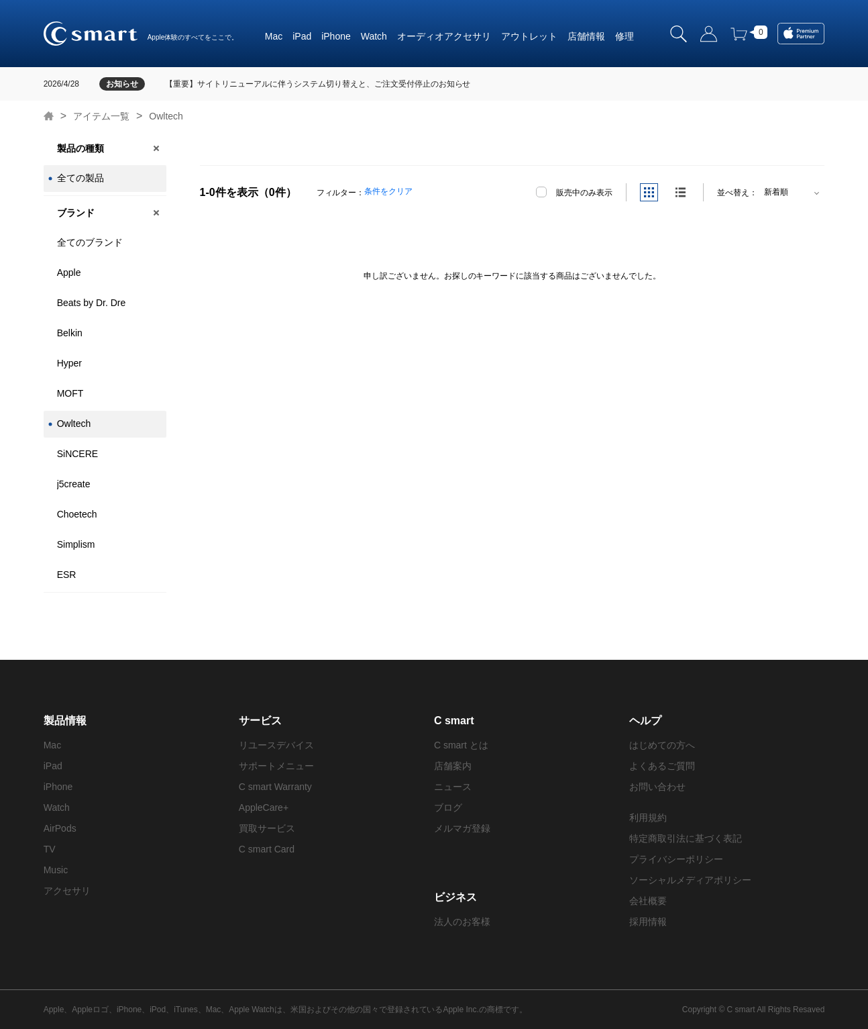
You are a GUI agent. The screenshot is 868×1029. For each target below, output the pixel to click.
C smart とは (461, 745)
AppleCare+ (263, 807)
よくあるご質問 (662, 766)
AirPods (60, 828)
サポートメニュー (276, 766)
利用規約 (648, 817)
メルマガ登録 (462, 828)
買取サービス (267, 828)
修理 (624, 36)
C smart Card (266, 849)
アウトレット (529, 36)
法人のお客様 (462, 921)
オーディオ (420, 36)
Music (56, 870)
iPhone (336, 36)
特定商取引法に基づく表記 (685, 838)
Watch (374, 36)
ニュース (453, 786)
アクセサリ (467, 36)
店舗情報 (586, 36)
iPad (301, 36)
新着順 (776, 192)
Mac (273, 36)
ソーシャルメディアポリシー (690, 880)
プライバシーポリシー (676, 859)
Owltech (166, 116)
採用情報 (648, 921)
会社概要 (648, 900)
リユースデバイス (276, 745)
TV (50, 849)
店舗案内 (453, 766)
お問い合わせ (657, 786)
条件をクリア (388, 191)
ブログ (448, 807)
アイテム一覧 (101, 116)
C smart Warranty (275, 786)
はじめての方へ (662, 745)
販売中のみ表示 (584, 192)
